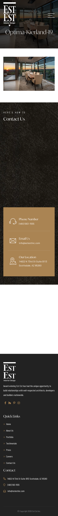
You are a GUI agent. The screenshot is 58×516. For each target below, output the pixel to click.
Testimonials (11, 443)
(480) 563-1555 (26, 223)
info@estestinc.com (29, 243)
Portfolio (9, 437)
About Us (9, 430)
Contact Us (10, 462)
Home (8, 424)
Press (8, 449)
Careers (9, 456)
